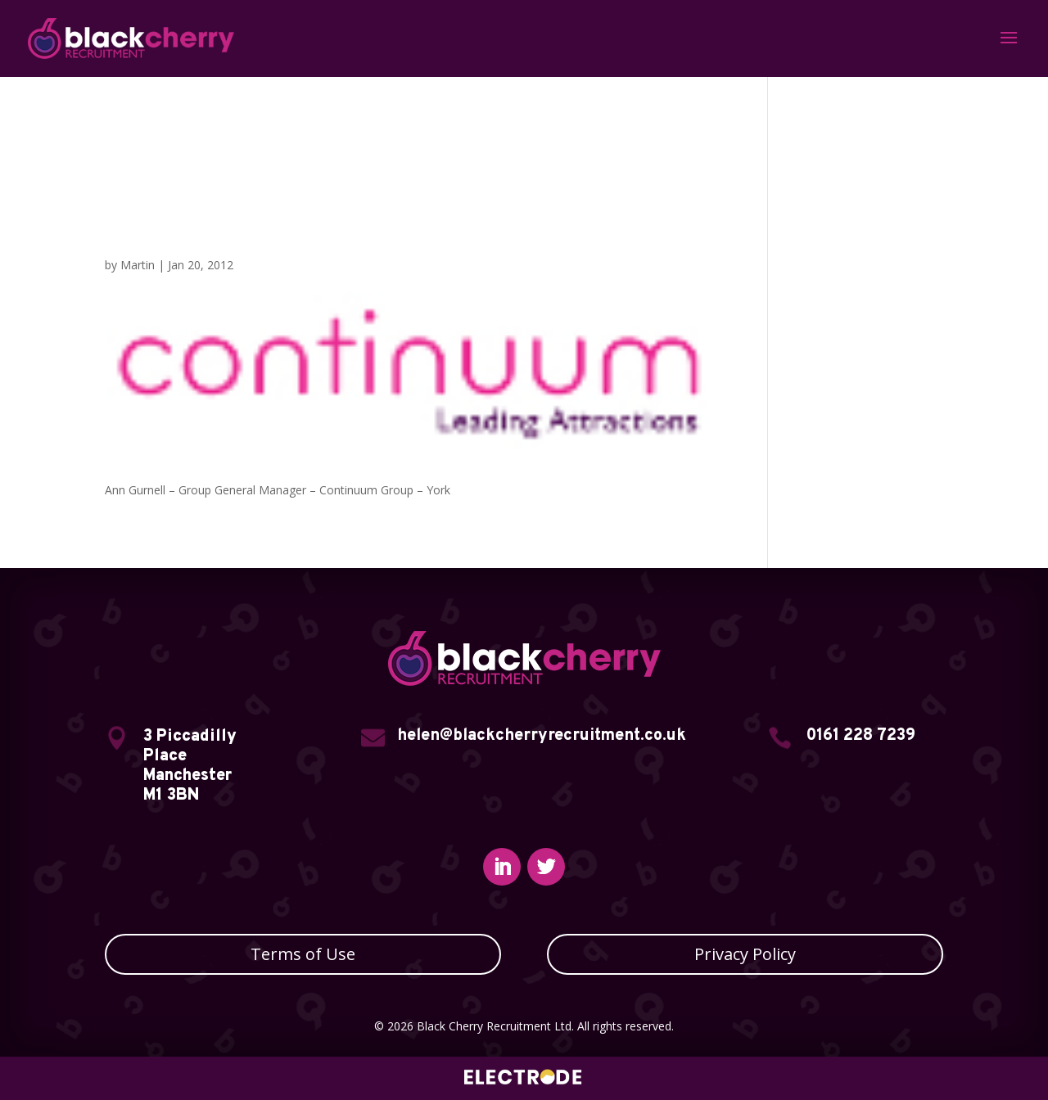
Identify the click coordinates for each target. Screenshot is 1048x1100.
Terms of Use (303, 954)
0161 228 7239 (860, 735)
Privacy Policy (745, 954)
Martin (137, 265)
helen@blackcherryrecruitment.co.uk (541, 735)
